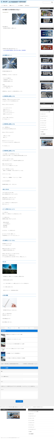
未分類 (42, 131)
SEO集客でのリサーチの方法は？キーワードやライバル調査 (14, 334)
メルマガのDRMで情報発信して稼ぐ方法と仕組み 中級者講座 (14, 50)
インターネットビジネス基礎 (45, 111)
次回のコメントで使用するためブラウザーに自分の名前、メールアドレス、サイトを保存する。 (18, 386)
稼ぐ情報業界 (31, 433)
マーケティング (43, 127)
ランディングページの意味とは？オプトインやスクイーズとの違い (15, 348)
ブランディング (31, 422)
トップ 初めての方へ (4, 5)
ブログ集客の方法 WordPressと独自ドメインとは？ (30, 363)
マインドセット (43, 125)
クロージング (31, 413)
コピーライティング (44, 116)
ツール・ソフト (43, 118)
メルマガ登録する (20, 5)
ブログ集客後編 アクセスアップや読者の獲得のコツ (13, 353)
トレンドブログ (43, 120)
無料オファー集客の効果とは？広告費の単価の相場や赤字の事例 (10, 363)
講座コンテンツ (12, 5)
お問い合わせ (27, 5)
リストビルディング (5, 12)
